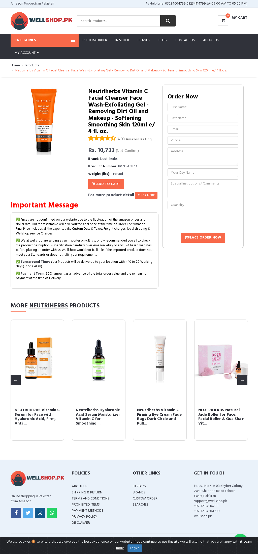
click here (146, 195)
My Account (26, 53)
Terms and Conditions (90, 499)
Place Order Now (202, 238)
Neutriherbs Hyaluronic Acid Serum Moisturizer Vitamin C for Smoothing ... (98, 417)
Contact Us (185, 40)
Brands (144, 40)
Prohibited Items (86, 505)
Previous (16, 380)
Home (15, 65)
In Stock (122, 40)
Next (242, 380)
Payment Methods (87, 511)
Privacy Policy (84, 517)
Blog (162, 40)
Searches (140, 505)
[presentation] (206, 221)
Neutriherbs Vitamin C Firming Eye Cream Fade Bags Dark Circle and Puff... (159, 417)
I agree (134, 548)
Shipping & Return (87, 492)
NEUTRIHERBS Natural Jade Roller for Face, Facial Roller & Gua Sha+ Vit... (221, 417)
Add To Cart (106, 184)
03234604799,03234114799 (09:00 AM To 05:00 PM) (206, 4)
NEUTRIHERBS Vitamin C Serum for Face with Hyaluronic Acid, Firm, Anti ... (37, 417)
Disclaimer (81, 523)
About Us (211, 40)
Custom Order (94, 40)
